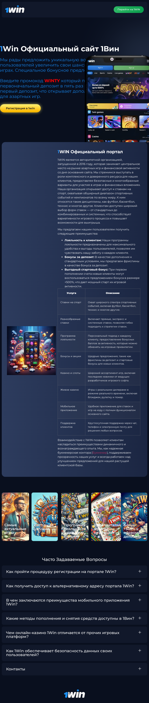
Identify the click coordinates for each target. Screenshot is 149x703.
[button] (74, 571)
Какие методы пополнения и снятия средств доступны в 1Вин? (70, 618)
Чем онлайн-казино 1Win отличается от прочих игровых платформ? (62, 635)
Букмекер (99, 452)
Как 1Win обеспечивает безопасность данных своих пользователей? (59, 653)
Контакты (15, 669)
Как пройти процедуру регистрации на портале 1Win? (61, 571)
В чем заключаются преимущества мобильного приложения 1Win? (68, 602)
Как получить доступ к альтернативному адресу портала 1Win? (70, 586)
